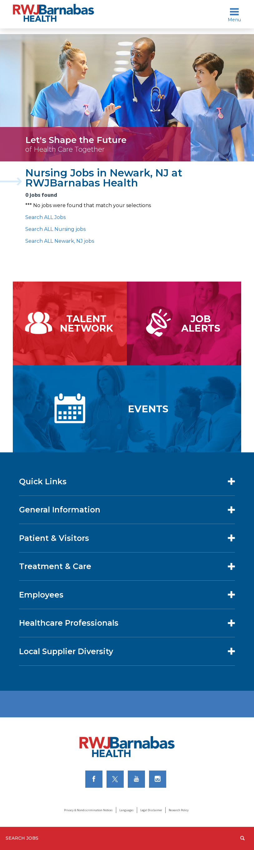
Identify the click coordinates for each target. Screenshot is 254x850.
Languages (126, 810)
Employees (41, 594)
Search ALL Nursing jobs (55, 229)
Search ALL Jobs (45, 217)
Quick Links (43, 481)
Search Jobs (22, 838)
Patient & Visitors (54, 538)
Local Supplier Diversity (66, 651)
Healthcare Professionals (68, 623)
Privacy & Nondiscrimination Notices (88, 810)
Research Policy (179, 810)
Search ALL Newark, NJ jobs (59, 241)
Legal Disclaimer (151, 810)
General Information (59, 509)
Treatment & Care (55, 566)
